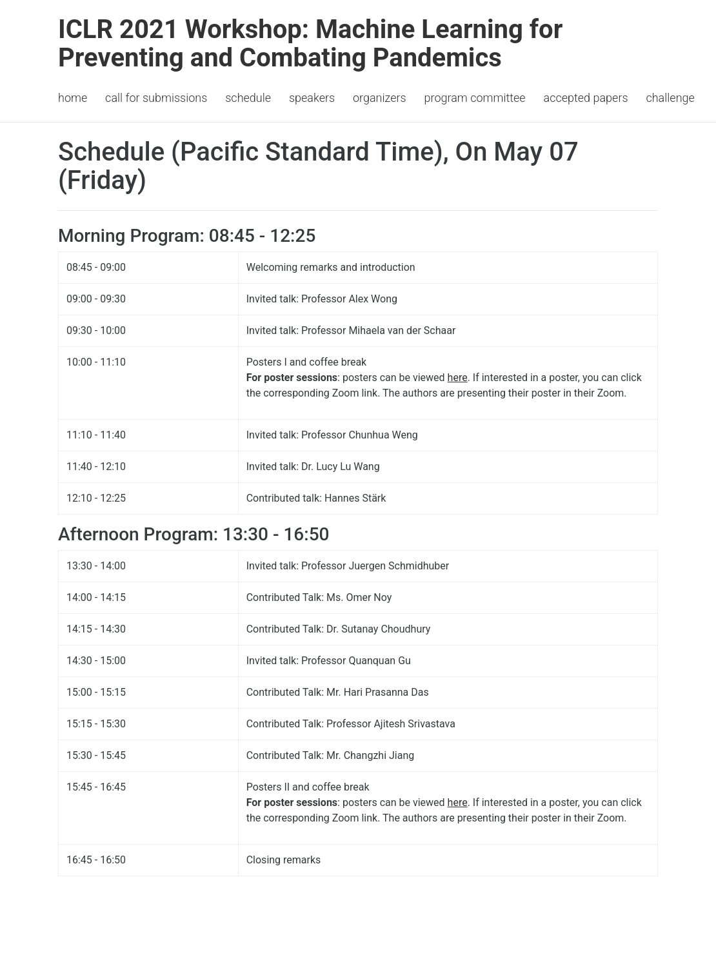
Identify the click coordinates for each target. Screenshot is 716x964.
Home (72, 97)
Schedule (248, 97)
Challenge (670, 97)
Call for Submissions (156, 97)
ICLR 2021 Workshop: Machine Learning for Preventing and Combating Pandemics (310, 43)
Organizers (379, 97)
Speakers (312, 97)
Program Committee (475, 97)
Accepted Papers (586, 97)
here (458, 377)
